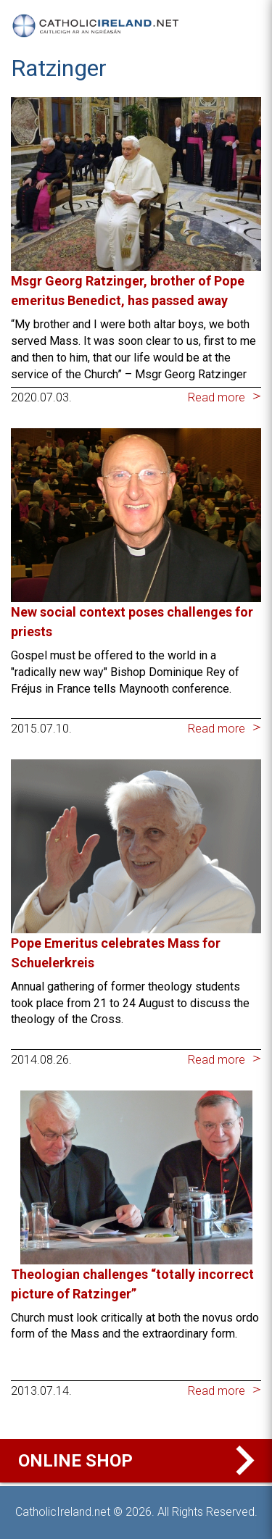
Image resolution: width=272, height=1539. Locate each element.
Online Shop (139, 1460)
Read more (216, 397)
